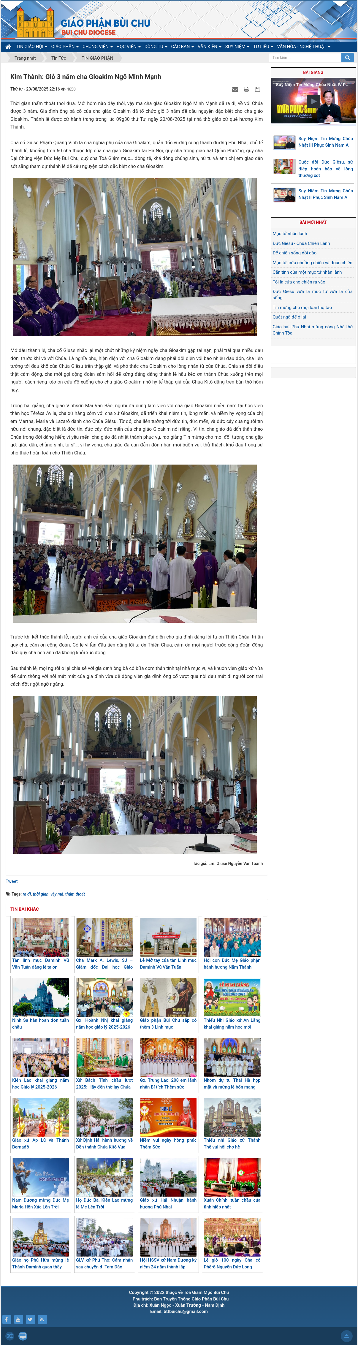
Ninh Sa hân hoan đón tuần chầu (40, 1004)
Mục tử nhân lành (290, 233)
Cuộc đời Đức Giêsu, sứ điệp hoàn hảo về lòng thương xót (326, 168)
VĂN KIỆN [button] (209, 48)
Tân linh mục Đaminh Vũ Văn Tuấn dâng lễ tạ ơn (40, 944)
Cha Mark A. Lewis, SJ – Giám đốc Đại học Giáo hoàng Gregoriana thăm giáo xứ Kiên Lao (104, 950)
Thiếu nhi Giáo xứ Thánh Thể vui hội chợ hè (232, 1124)
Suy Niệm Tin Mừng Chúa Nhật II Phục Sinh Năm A (326, 194)
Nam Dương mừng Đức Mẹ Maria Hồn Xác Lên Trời (40, 1184)
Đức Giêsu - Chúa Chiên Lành (301, 243)
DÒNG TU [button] (156, 48)
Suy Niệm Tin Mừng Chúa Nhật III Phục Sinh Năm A (326, 142)
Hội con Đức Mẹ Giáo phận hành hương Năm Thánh (232, 944)
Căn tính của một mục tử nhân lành (307, 272)
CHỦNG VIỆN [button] (98, 48)
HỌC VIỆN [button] (129, 48)
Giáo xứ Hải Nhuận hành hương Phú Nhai (168, 1184)
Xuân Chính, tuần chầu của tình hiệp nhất (232, 1184)
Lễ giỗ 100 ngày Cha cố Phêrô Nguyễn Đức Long (232, 1244)
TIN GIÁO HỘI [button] (31, 48)
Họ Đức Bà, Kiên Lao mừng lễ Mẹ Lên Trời (104, 1184)
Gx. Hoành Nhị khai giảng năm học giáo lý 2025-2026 (104, 1004)
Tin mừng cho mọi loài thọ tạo (302, 307)
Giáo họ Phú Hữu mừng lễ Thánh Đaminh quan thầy (40, 1244)
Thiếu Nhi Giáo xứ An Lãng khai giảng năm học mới (232, 1004)
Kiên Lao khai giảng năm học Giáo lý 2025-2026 (40, 1064)
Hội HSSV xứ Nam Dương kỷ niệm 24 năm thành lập (168, 1244)
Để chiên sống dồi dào (295, 253)
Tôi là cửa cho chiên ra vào (299, 282)
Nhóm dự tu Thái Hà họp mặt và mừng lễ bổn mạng (232, 1064)
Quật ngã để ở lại (289, 317)
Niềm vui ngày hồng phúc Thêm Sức (168, 1124)
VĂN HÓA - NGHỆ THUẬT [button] (303, 48)
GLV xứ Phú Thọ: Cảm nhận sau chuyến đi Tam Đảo (104, 1244)
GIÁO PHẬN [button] (65, 48)
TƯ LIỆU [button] (263, 48)
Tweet (12, 881)
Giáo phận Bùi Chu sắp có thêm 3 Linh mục (168, 1004)
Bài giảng (313, 72)
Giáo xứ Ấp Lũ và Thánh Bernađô (40, 1124)
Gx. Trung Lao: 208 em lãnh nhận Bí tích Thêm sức (168, 1064)
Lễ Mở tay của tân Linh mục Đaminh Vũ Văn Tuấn (168, 944)
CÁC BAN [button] (182, 48)
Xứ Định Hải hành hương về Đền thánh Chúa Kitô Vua (104, 1124)
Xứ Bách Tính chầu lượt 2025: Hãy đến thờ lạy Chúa (104, 1064)
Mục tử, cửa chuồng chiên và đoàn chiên (313, 262)
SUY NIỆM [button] (237, 48)
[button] (313, 101)
